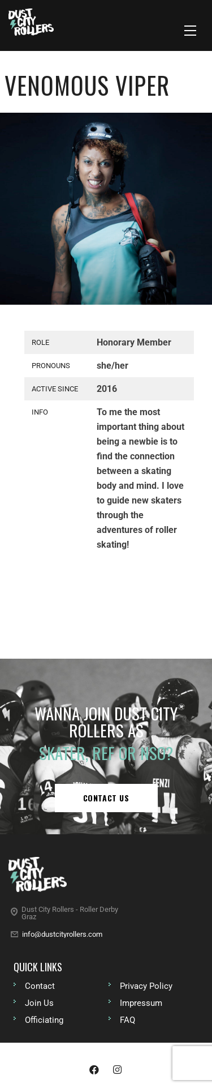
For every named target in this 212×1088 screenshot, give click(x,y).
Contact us (106, 798)
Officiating (44, 1020)
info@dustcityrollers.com (62, 934)
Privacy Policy (146, 986)
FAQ (127, 1020)
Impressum (141, 1003)
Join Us (39, 1003)
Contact (40, 986)
